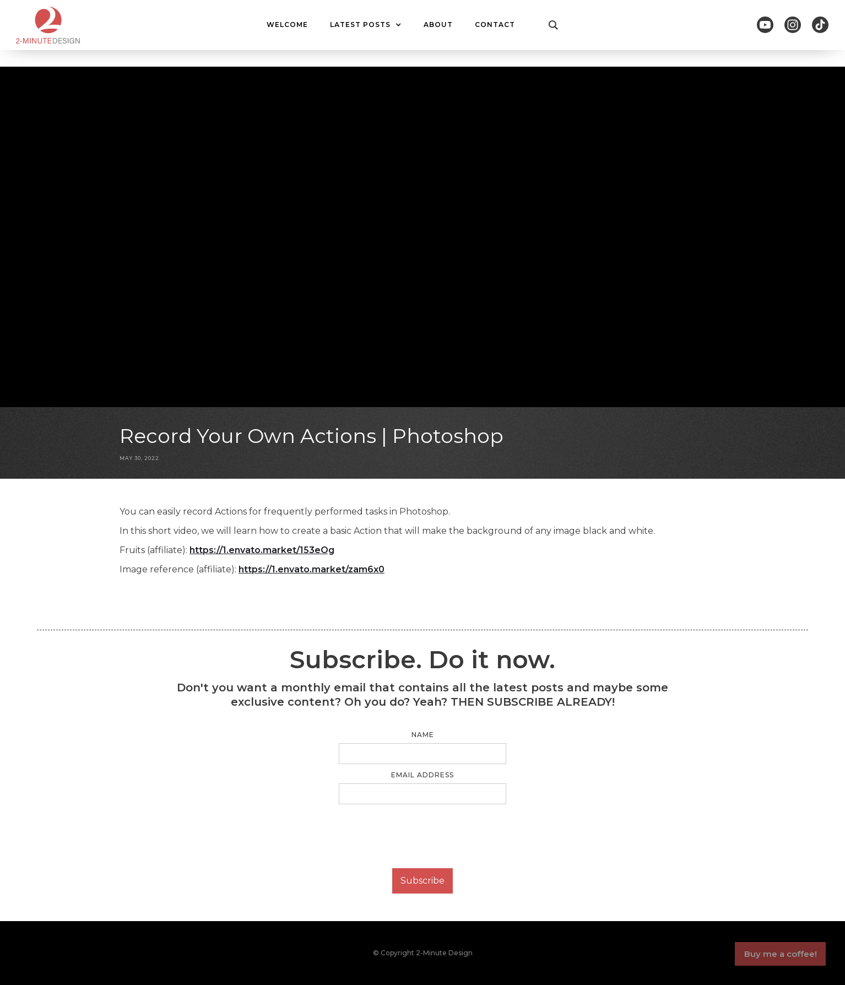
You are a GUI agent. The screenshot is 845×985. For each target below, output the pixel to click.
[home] (48, 25)
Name (422, 734)
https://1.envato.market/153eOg (261, 550)
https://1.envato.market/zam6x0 (311, 569)
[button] (366, 24)
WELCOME (287, 24)
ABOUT (438, 24)
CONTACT (495, 24)
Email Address (422, 775)
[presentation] (422, 836)
